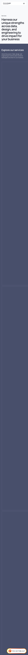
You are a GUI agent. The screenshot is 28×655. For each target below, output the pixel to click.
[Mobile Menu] (24, 3)
